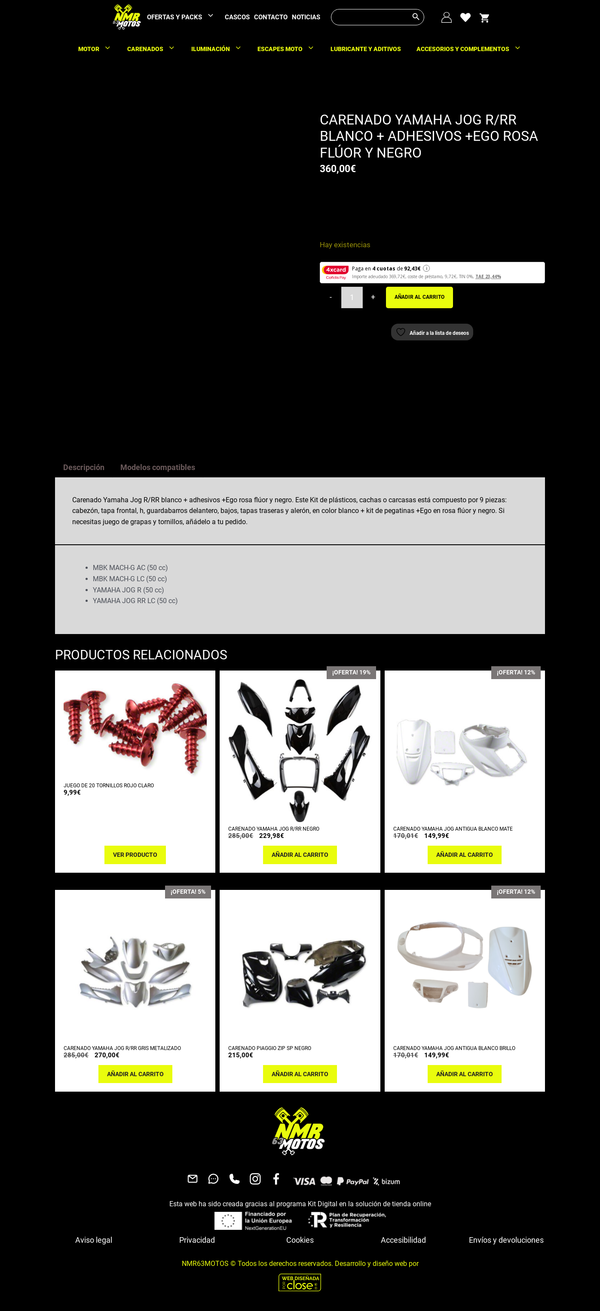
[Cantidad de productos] (352, 297)
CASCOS (237, 17)
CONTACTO (271, 17)
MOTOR (98, 49)
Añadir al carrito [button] (300, 852)
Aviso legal (93, 1237)
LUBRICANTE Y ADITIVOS (366, 49)
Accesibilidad (403, 1237)
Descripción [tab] (83, 465)
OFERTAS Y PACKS (185, 17)
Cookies (300, 1237)
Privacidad (197, 1237)
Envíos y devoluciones (506, 1237)
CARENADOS (155, 49)
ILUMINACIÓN (220, 49)
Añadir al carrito (419, 297)
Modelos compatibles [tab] (157, 465)
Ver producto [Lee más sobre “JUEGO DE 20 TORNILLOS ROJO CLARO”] (135, 852)
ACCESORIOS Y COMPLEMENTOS (473, 49)
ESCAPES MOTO (290, 49)
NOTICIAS (306, 17)
